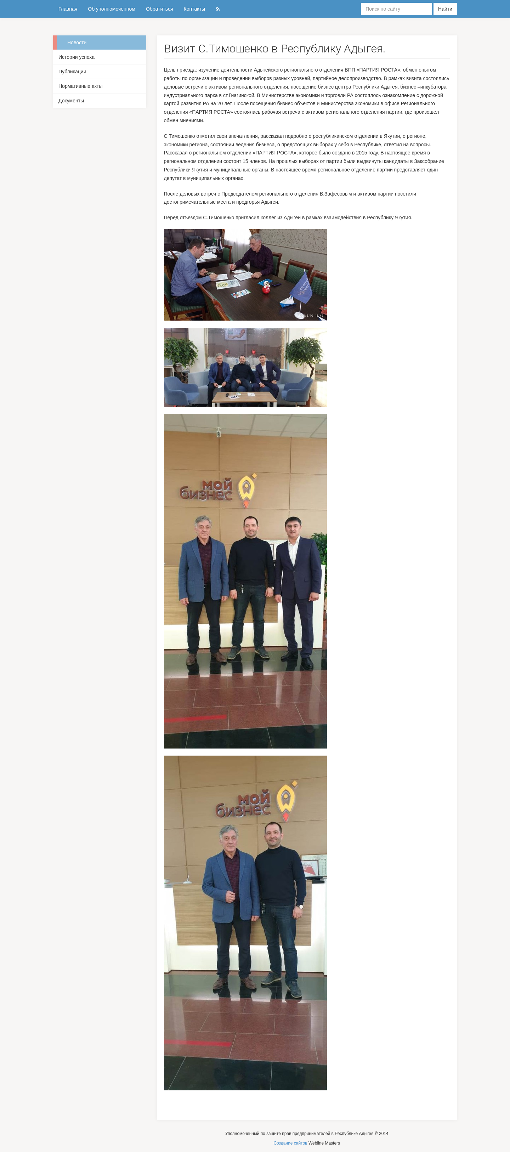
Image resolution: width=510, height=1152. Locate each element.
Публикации (72, 71)
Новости (76, 42)
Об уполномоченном (111, 9)
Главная (67, 9)
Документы (71, 100)
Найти (445, 9)
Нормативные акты (80, 86)
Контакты (194, 9)
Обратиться (159, 9)
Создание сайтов (290, 1143)
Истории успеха (76, 57)
